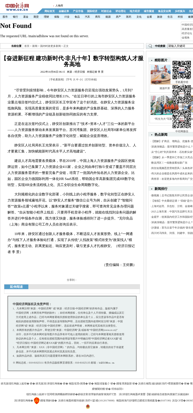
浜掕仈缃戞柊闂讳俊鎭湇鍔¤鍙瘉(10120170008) (86, 400)
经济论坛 (187, 33)
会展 (149, 16)
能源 (108, 16)
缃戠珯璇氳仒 (102, 383)
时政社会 (106, 11)
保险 (56, 16)
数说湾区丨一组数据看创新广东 (169, 162)
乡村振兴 (180, 11)
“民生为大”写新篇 (164, 118)
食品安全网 (164, 11)
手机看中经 (182, 64)
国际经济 (92, 11)
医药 (128, 16)
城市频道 (149, 11)
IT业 (66, 16)
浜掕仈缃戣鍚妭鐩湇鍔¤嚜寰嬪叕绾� (161, 383)
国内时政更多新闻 (50, 46)
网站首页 (49, 11)
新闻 (34, 46)
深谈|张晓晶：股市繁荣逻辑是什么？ (172, 146)
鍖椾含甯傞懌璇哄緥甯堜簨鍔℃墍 (97, 394)
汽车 (87, 16)
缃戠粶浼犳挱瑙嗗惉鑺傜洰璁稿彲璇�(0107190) (143, 400)
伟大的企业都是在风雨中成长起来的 (172, 173)
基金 (25, 16)
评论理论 (120, 11)
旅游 (159, 16)
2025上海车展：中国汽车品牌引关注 (172, 211)
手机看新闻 (56, 79)
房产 (118, 16)
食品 (77, 16)
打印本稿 (91, 79)
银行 (15, 16)
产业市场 (78, 11)
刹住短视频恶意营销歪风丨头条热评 (172, 168)
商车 (97, 16)
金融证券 (64, 11)
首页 (26, 46)
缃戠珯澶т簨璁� (78, 383)
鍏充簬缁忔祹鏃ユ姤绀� (15, 383)
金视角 (186, 37)
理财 (46, 16)
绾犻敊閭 (117, 388)
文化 (139, 16)
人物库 (59, 5)
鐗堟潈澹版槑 (124, 383)
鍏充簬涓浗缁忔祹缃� (49, 383)
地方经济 (135, 11)
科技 (180, 16)
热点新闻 (161, 134)
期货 (36, 16)
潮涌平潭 (164, 88)
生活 (170, 16)
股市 (5, 16)
